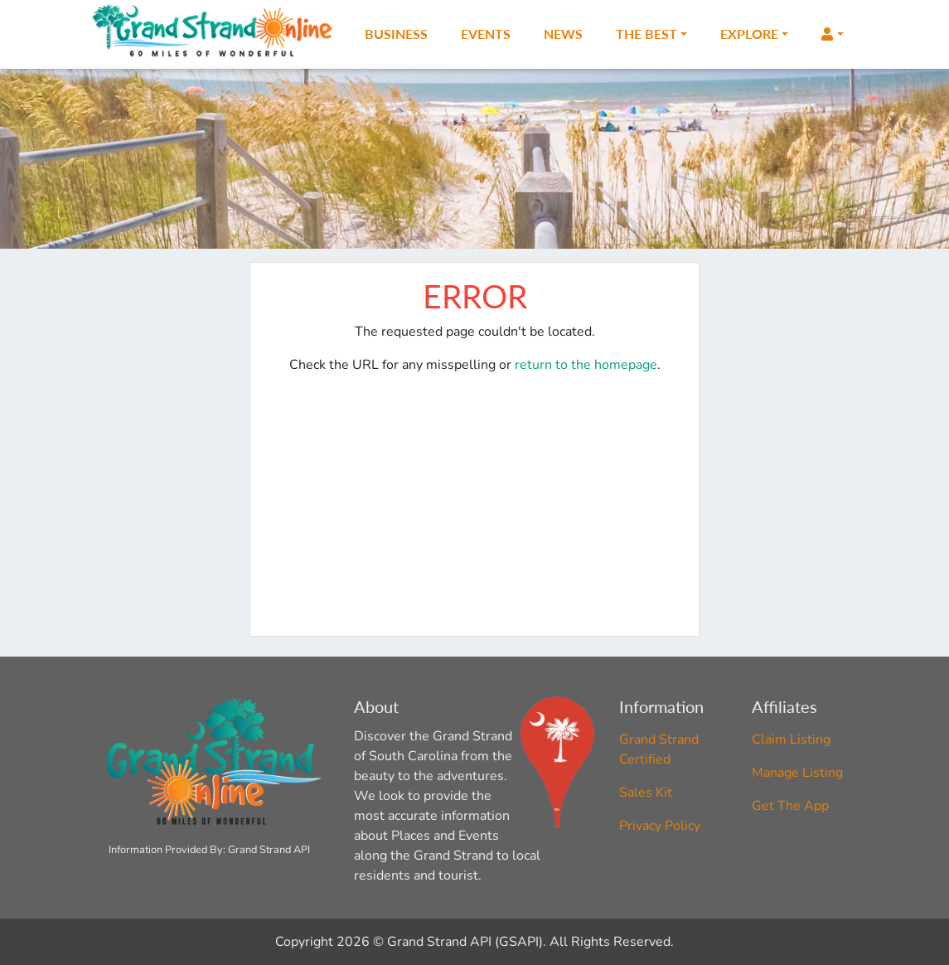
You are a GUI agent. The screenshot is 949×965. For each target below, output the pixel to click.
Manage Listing (797, 773)
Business (396, 33)
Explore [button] (749, 33)
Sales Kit (645, 792)
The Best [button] (646, 33)
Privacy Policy (659, 826)
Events (486, 33)
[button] (832, 34)
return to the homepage (586, 365)
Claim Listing (791, 739)
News (563, 33)
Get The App (790, 806)
